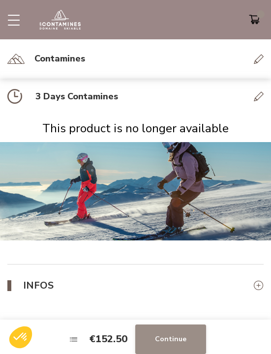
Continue (170, 339)
